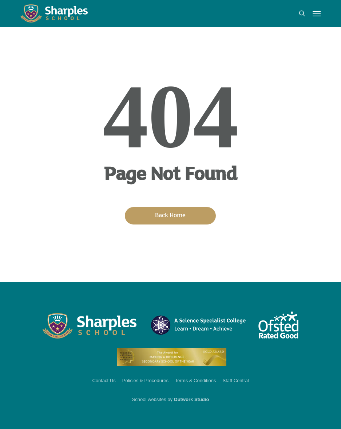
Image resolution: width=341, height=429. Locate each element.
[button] (317, 13)
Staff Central (236, 380)
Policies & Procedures (145, 380)
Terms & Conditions (195, 380)
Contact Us (103, 380)
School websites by (170, 399)
